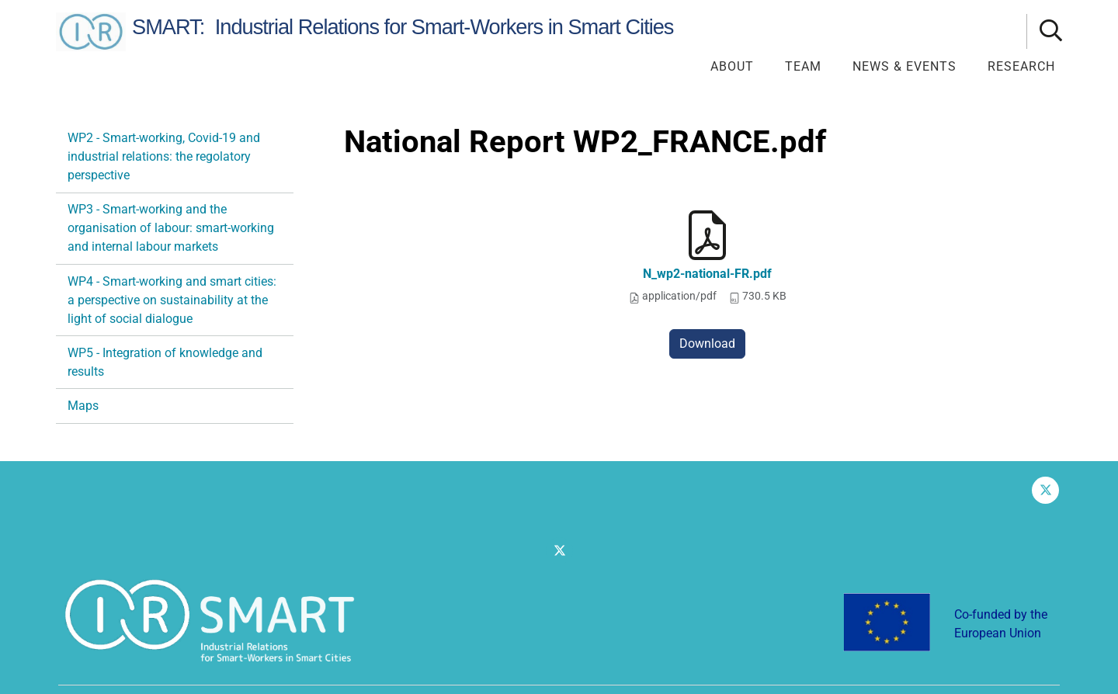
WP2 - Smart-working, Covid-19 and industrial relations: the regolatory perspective (164, 156)
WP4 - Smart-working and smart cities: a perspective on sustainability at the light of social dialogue (172, 300)
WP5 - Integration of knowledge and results (165, 362)
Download (707, 343)
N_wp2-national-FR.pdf (707, 273)
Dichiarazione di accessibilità (987, 662)
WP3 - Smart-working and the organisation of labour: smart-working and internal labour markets (171, 228)
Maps (83, 405)
